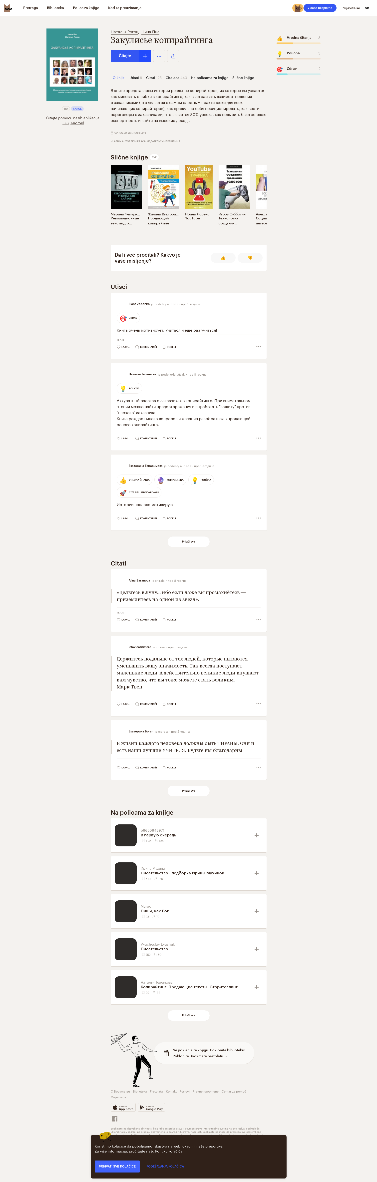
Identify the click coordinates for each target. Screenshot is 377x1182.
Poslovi (185, 1091)
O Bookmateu (120, 1091)
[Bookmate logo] (8, 8)
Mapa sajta (118, 1096)
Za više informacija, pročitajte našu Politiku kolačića (138, 1151)
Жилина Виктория (163, 213)
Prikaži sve (188, 541)
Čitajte (125, 56)
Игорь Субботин (232, 213)
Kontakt (171, 1091)
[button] (159, 56)
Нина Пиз (150, 31)
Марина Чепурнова (127, 213)
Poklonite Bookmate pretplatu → (200, 1056)
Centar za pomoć (234, 1091)
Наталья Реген (124, 31)
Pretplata (156, 1091)
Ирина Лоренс (197, 213)
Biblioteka (140, 1091)
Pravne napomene (206, 1091)
